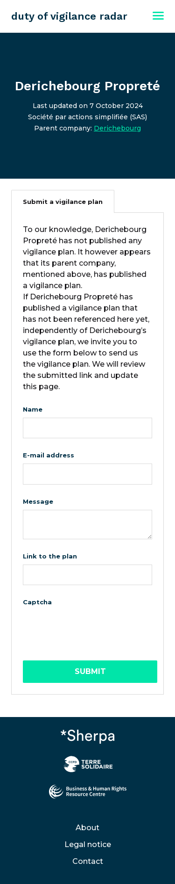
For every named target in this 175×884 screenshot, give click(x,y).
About (87, 827)
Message (38, 501)
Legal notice (87, 844)
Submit (90, 671)
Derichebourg (117, 128)
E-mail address (48, 455)
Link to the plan (50, 556)
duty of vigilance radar (69, 16)
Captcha (37, 602)
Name (32, 409)
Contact (87, 861)
